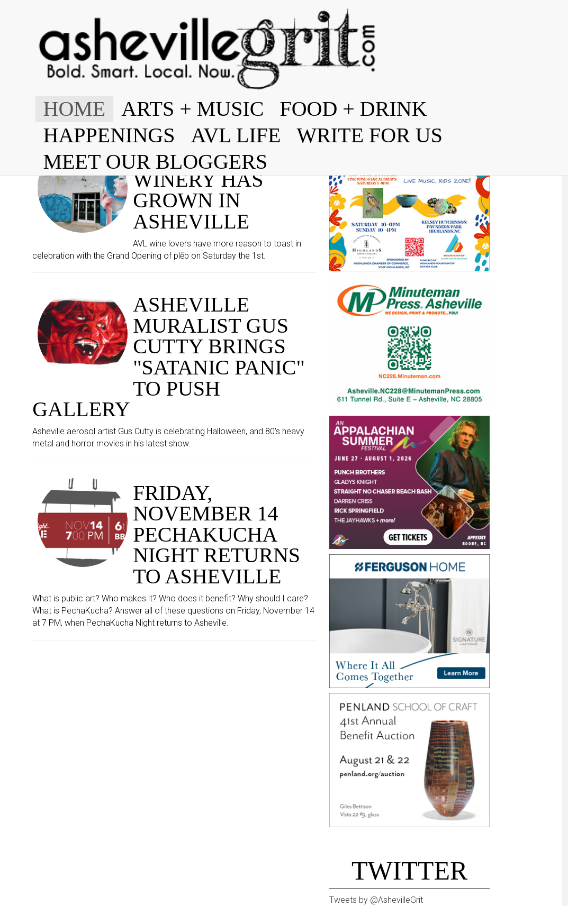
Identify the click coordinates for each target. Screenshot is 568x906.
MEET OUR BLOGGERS (155, 161)
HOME (74, 109)
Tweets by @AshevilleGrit (376, 900)
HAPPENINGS (109, 135)
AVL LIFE (236, 135)
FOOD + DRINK (353, 109)
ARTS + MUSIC (192, 109)
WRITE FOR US (369, 135)
